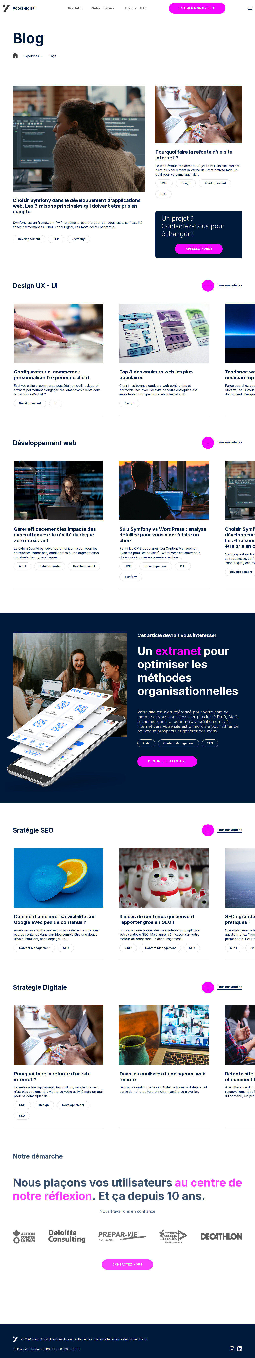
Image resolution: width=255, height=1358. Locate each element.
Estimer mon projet (197, 8)
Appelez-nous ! (199, 248)
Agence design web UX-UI (129, 1339)
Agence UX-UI (135, 8)
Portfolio (75, 8)
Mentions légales (61, 1339)
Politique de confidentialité (92, 1339)
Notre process (103, 8)
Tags (52, 56)
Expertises (31, 56)
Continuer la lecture (167, 761)
